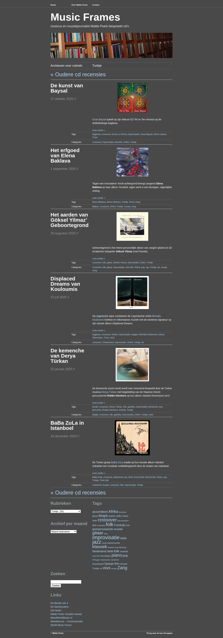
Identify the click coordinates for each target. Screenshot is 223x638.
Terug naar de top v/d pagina (159, 633)
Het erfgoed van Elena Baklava (65, 155)
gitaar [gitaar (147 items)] (97, 532)
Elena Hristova (113, 202)
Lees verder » (98, 130)
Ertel (130, 477)
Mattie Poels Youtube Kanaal (66, 614)
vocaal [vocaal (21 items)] (114, 568)
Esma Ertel (139, 477)
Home (53, 5)
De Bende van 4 (59, 603)
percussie (96, 410)
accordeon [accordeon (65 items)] (100, 512)
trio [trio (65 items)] (116, 563)
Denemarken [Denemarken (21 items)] (123, 521)
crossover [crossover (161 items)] (107, 519)
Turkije (133, 142)
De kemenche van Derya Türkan (67, 356)
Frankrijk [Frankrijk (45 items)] (119, 525)
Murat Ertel (150, 477)
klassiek (118, 142)
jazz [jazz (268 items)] (96, 542)
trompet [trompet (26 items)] (123, 564)
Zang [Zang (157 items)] (122, 567)
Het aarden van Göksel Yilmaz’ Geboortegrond (70, 220)
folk (104, 262)
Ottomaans (97, 337)
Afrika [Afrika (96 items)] (113, 511)
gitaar (109, 262)
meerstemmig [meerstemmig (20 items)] (120, 547)
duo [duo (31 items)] (94, 525)
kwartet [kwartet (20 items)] (111, 547)
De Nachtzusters (59, 606)
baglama (96, 134)
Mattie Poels (58, 633)
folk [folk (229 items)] (109, 524)
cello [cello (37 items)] (118, 515)
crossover (106, 134)
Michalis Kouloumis (148, 334)
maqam (134, 334)
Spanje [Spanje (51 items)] (109, 563)
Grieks (115, 334)
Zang (137, 202)
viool (112, 337)
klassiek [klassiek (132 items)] (99, 546)
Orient (143, 262)
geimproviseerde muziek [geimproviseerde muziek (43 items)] (107, 529)
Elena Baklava (99, 202)
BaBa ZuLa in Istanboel (67, 425)
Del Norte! (56, 610)
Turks (95, 137)
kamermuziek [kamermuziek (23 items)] (113, 543)
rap (147, 267)
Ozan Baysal (99, 119)
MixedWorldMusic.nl (61, 617)
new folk (129, 267)
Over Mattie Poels (79, 5)
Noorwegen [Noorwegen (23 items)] (105, 556)
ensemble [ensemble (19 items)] (101, 525)
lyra (160, 407)
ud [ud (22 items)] (101, 568)
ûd (158, 267)
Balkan (95, 206)
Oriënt (126, 142)
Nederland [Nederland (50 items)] (99, 551)
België (95, 414)
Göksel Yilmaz (119, 262)
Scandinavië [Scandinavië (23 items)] (98, 564)
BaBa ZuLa (117, 462)
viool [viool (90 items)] (106, 568)
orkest (161, 334)
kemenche (153, 407)
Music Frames (85, 17)
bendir (95, 407)
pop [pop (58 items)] (125, 555)
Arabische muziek (100, 485)
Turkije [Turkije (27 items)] (95, 568)
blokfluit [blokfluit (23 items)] (111, 516)
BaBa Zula (97, 477)
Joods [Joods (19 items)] (104, 543)
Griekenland (108, 342)
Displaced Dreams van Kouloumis (65, 284)
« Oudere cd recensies (78, 74)
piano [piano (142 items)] (117, 555)
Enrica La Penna (119, 134)
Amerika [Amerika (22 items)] (122, 512)
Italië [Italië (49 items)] (123, 538)
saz (165, 477)
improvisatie (133, 134)
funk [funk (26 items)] (128, 525)
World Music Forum (61, 625)
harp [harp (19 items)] (105, 534)
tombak (122, 410)
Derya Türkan (109, 392)
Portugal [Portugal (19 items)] (95, 560)
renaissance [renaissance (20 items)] (105, 560)
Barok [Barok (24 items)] (95, 516)
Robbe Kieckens (110, 410)
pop (143, 267)
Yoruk (131, 202)
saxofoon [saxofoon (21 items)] (115, 560)
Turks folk (104, 480)
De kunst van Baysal (67, 88)
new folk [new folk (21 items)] (95, 556)
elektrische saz (120, 477)
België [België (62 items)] (103, 516)
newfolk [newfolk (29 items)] (124, 551)
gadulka (131, 407)
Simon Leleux (160, 134)
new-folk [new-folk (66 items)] (113, 551)
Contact (95, 5)
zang (133, 206)
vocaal (127, 206)
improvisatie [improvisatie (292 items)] (106, 537)
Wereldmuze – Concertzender (67, 621)
